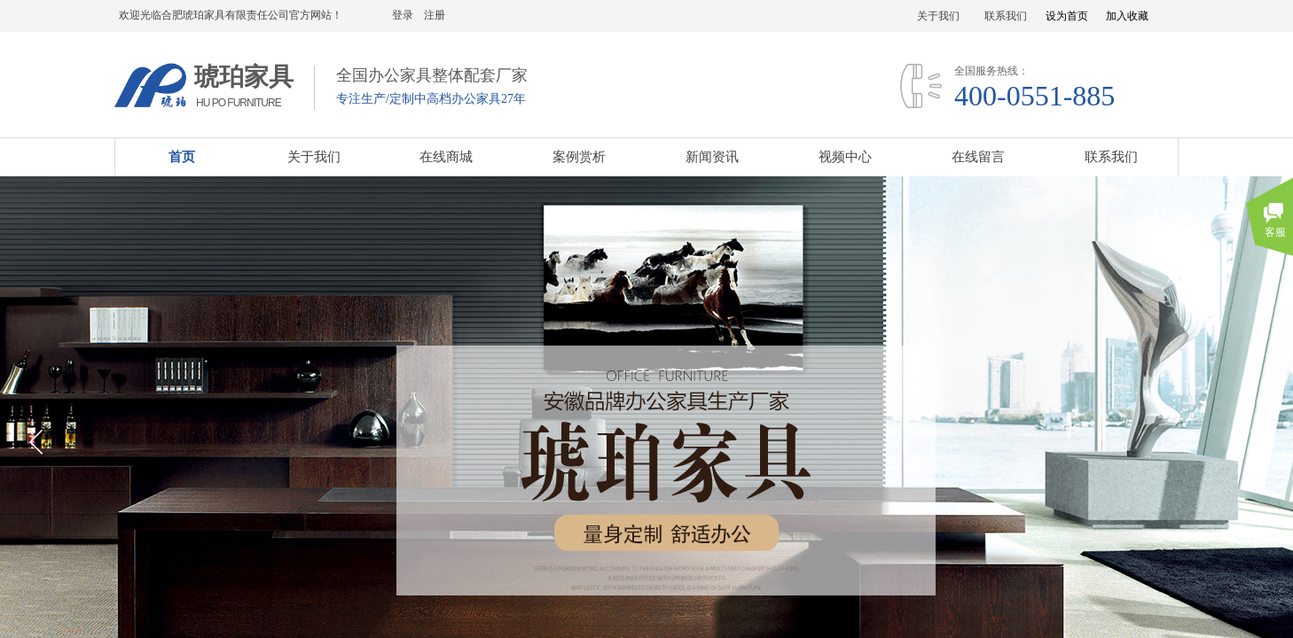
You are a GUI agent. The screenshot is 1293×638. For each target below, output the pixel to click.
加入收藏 (1127, 16)
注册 (434, 15)
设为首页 (1067, 16)
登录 (402, 15)
